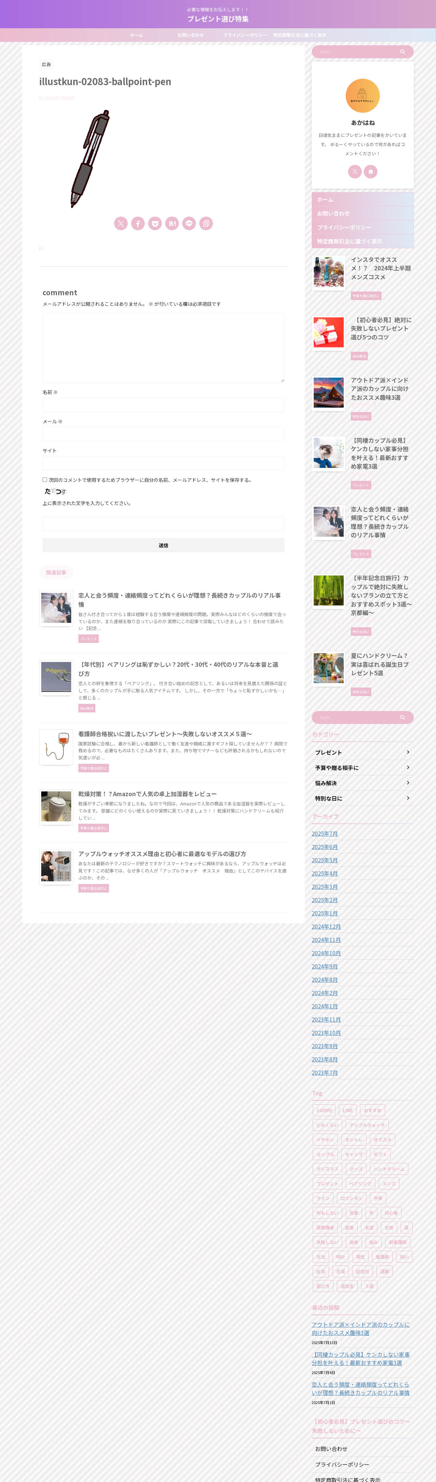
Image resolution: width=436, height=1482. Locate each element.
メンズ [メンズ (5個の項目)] (389, 1120)
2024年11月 (325, 875)
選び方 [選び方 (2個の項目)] (323, 1222)
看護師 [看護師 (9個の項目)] (382, 1193)
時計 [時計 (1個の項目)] (340, 1193)
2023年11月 (325, 955)
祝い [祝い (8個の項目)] (404, 1193)
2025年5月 (323, 796)
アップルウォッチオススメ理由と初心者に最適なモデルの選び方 (191, 933)
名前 (50, 392)
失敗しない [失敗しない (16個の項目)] (327, 1178)
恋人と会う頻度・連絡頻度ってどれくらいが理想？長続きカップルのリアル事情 (382, 487)
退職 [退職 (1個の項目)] (384, 1207)
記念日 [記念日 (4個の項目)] (362, 1207)
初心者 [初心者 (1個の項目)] (391, 1149)
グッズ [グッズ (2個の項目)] (356, 1105)
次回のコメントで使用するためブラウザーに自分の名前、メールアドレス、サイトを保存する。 (151, 479)
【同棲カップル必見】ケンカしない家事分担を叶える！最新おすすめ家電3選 (382, 430)
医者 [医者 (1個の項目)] (349, 1164)
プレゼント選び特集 (218, 18)
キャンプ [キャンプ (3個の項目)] (354, 1090)
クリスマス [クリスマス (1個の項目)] (327, 1105)
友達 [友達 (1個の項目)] (369, 1164)
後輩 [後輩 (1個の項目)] (353, 1178)
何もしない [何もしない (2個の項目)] (327, 1149)
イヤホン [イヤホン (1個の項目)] (325, 1076)
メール (53, 421)
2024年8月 (323, 915)
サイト (50, 450)
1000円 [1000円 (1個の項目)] (324, 1046)
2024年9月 (323, 902)
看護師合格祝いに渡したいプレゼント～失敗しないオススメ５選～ (194, 764)
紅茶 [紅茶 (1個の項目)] (320, 1207)
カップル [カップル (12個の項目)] (325, 1090)
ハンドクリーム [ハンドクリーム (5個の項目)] (389, 1105)
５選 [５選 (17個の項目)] (369, 1222)
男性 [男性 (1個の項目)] (360, 1193)
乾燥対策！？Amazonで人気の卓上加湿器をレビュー (177, 849)
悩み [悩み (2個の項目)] (373, 1178)
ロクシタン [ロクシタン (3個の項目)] (352, 1134)
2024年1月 (323, 942)
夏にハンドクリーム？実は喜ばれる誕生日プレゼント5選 (382, 605)
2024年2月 (323, 929)
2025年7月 (323, 769)
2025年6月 (323, 782)
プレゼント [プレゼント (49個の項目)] (327, 1120)
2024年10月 (325, 889)
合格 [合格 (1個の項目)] (389, 1164)
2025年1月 (323, 849)
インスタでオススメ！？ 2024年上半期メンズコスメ (380, 262)
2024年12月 (325, 862)
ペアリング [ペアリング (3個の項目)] (360, 1120)
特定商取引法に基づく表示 (299, 35)
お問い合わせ (190, 35)
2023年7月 (323, 1008)
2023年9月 (323, 982)
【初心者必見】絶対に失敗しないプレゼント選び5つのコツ (381, 315)
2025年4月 (323, 809)
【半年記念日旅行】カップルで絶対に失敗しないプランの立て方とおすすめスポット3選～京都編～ (382, 548)
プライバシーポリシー (245, 35)
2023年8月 (323, 995)
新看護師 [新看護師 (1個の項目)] (398, 1178)
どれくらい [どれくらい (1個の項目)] (327, 1061)
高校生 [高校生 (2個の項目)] (347, 1222)
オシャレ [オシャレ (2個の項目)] (354, 1076)
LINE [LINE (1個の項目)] (348, 1046)
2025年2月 (323, 836)
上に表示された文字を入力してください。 (88, 503)
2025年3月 (323, 822)
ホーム (136, 35)
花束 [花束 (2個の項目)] (340, 1207)
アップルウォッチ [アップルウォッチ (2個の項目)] (367, 1061)
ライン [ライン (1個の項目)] (323, 1134)
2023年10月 (325, 968)
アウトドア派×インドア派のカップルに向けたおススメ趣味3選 (382, 373)
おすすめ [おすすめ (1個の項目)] (373, 1046)
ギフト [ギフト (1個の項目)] (380, 1090)
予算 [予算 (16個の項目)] (378, 1134)
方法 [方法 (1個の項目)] (320, 1193)
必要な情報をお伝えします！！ (218, 1450)
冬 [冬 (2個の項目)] (371, 1149)
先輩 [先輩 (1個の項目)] (353, 1149)
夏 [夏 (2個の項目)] (406, 1164)
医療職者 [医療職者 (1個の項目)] (325, 1164)
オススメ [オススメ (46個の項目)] (382, 1076)
